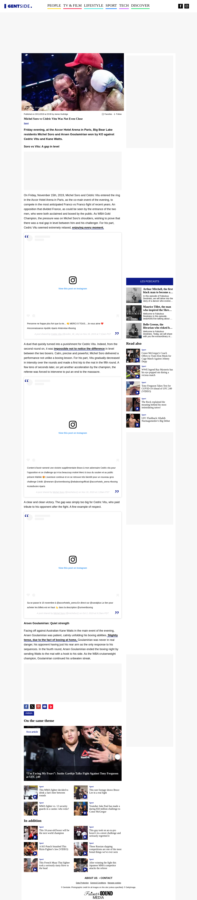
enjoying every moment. (88, 227)
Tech (124, 5)
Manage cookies (114, 883)
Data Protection (82, 883)
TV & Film (72, 5)
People (54, 5)
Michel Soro (58, 492)
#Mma (28, 713)
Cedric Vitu (56, 334)
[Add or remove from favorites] (107, 114)
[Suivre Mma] (118, 114)
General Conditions (98, 883)
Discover (140, 5)
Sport (111, 5)
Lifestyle (93, 5)
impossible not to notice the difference (79, 348)
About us (91, 878)
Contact (106, 878)
